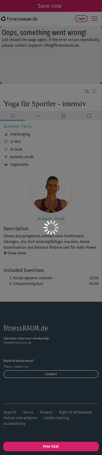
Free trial (51, 446)
